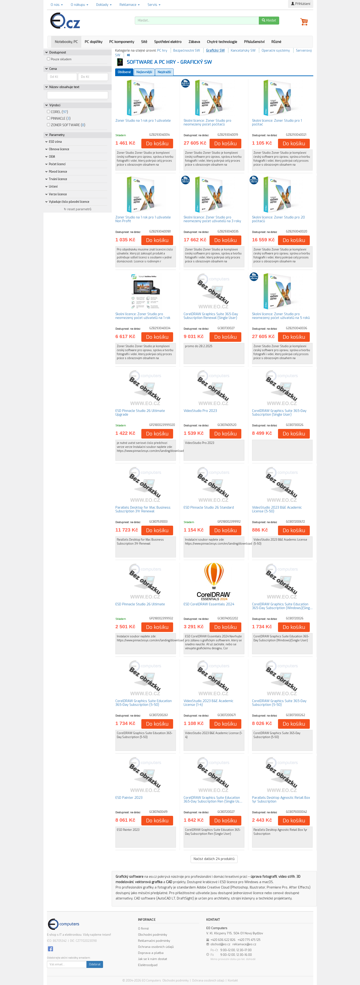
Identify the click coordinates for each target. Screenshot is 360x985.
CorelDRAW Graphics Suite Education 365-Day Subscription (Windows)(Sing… (282, 606)
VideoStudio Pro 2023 (200, 411)
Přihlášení (300, 4)
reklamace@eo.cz (244, 944)
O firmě (143, 929)
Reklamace (130, 5)
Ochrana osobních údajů (156, 947)
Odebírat (94, 964)
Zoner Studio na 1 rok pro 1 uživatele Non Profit (143, 219)
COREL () (57, 112)
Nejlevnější (144, 72)
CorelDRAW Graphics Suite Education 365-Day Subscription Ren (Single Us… (213, 799)
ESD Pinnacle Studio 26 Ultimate (140, 604)
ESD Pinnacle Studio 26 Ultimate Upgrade (140, 413)
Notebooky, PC (66, 41)
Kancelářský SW (243, 50)
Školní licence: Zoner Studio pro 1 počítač (277, 122)
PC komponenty (121, 41)
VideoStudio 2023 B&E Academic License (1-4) (208, 703)
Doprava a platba (151, 953)
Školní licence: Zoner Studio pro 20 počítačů (278, 219)
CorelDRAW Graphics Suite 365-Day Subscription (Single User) (279, 413)
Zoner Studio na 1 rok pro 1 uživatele (143, 120)
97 (65, 112)
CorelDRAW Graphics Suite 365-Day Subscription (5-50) (279, 703)
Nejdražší (164, 72)
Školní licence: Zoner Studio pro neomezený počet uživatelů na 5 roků (281, 316)
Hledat (269, 20)
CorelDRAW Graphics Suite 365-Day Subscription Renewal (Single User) (211, 316)
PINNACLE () (59, 118)
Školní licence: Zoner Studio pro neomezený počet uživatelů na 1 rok (142, 316)
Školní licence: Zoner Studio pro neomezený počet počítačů (207, 122)
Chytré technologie (222, 41)
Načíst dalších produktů (214, 859)
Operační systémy (276, 50)
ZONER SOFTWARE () (66, 125)
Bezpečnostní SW (186, 50)
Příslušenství (254, 41)
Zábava (194, 41)
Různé (276, 41)
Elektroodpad (147, 965)
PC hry (162, 50)
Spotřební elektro (168, 41)
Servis (154, 5)
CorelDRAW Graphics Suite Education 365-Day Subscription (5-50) (143, 703)
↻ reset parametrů (77, 209)
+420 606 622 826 (222, 940)
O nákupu (79, 5)
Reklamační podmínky (154, 941)
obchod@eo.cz (220, 944)
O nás (57, 5)
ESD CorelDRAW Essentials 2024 (209, 604)
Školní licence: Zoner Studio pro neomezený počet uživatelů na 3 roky (212, 219)
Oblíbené (124, 72)
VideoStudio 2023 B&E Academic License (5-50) (277, 509)
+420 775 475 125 (249, 940)
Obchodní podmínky (152, 935)
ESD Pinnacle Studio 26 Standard (209, 507)
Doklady (104, 5)
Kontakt (233, 980)
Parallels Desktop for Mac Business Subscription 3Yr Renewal (143, 509)
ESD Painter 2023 (129, 798)
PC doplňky (93, 41)
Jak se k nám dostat (152, 959)
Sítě (144, 41)
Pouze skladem (61, 59)
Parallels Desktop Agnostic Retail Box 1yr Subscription (281, 799)
